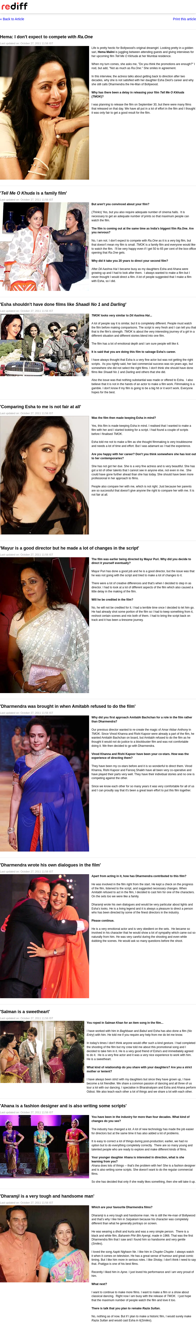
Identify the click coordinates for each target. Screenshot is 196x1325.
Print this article (184, 19)
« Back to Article (12, 19)
